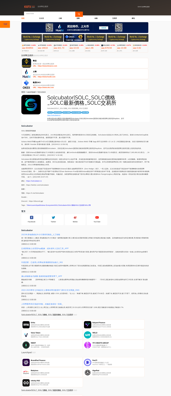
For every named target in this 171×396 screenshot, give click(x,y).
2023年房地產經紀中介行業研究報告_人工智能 (40, 213)
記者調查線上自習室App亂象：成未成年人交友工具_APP (45, 227)
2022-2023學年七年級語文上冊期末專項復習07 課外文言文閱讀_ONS (50, 268)
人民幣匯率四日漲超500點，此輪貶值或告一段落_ (42, 282)
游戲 (78, 16)
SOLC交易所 (80, 183)
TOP (5, 24)
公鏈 (60, 16)
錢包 (133, 16)
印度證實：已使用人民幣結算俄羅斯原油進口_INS (42, 241)
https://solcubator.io (53, 93)
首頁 (22, 16)
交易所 (114, 16)
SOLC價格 (71, 183)
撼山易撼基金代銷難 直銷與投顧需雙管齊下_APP (41, 255)
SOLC (56, 183)
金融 (95, 16)
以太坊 (41, 16)
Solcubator (63, 183)
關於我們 (58, 385)
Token (29, 183)
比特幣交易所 (59, 393)
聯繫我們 (47, 385)
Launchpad (31, 70)
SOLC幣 (88, 183)
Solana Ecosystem (47, 183)
